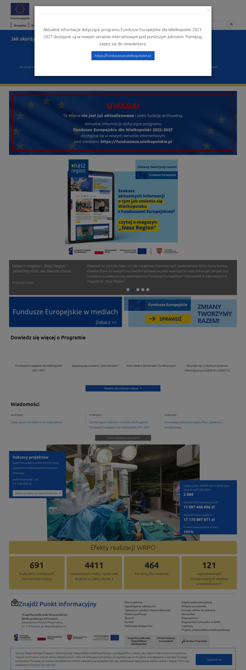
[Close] (208, 10)
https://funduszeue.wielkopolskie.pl (123, 55)
